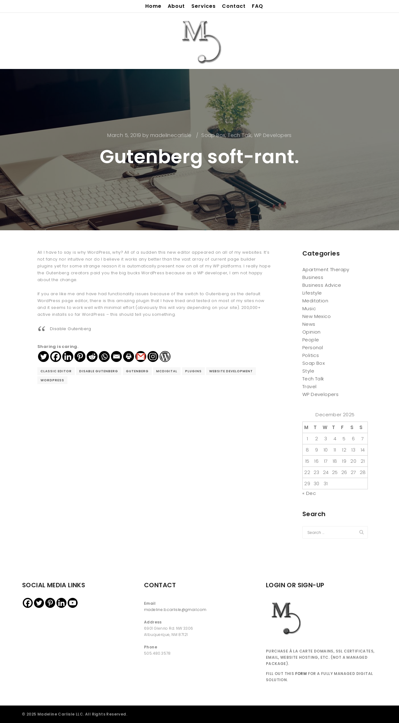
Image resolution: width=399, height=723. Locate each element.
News (308, 324)
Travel (309, 386)
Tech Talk (240, 135)
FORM (301, 673)
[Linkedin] (67, 356)
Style (308, 371)
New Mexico (316, 316)
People (310, 339)
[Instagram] (152, 356)
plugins (193, 371)
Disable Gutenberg (70, 329)
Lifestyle (312, 293)
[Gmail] (140, 356)
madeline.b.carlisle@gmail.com (175, 609)
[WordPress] (165, 356)
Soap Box (213, 135)
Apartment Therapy (325, 269)
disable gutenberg (98, 371)
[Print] (128, 356)
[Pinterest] (80, 356)
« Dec (309, 493)
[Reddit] (92, 356)
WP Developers (273, 135)
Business (312, 277)
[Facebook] (55, 356)
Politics (310, 355)
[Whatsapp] (104, 356)
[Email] (116, 356)
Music (309, 308)
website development (231, 371)
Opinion (311, 332)
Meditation (315, 300)
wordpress (52, 380)
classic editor (56, 371)
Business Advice (321, 285)
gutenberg (137, 371)
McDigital (166, 371)
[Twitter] (43, 356)
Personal (312, 347)
